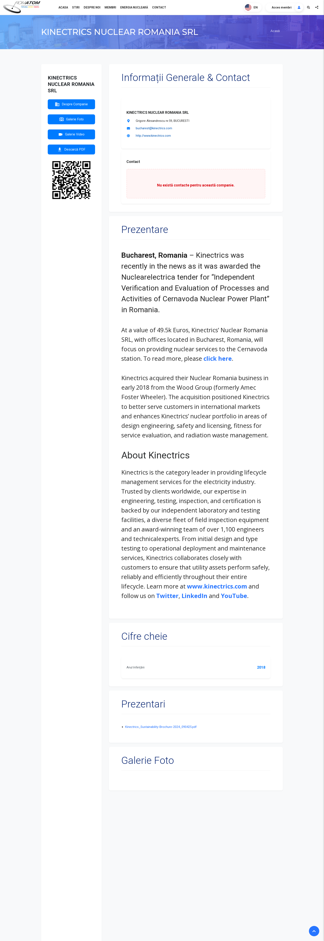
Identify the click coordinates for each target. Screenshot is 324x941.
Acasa (63, 7)
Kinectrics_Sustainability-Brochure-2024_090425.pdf (161, 727)
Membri (110, 7)
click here (218, 358)
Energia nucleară (134, 7)
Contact (159, 7)
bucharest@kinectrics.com (154, 128)
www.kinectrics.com (217, 586)
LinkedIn (194, 596)
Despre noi (92, 7)
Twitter (167, 596)
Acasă (275, 31)
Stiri (76, 7)
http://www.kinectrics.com (153, 136)
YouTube (234, 596)
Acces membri (282, 7)
